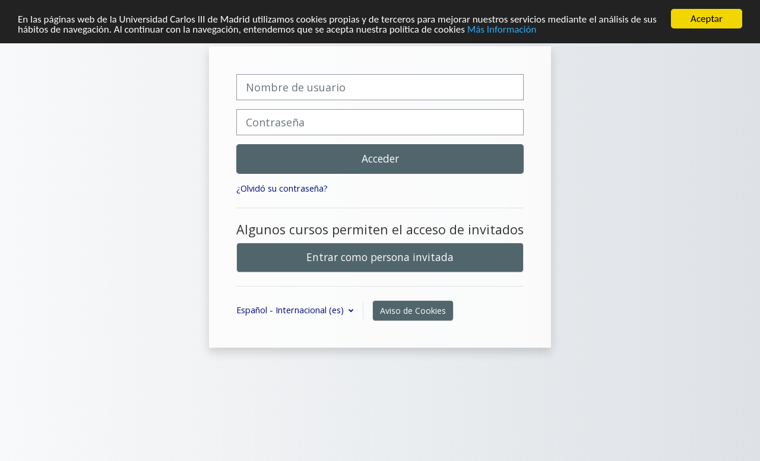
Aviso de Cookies (413, 310)
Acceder (380, 158)
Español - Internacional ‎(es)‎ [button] (291, 310)
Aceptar (707, 18)
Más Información (502, 29)
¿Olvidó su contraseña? (282, 188)
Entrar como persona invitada (380, 257)
